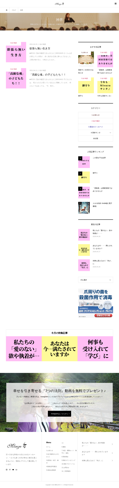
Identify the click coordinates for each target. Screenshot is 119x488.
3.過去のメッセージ (95, 127)
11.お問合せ (65, 467)
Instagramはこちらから (59, 414)
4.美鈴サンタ (95, 133)
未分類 (95, 138)
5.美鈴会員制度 (51, 470)
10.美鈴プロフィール (68, 464)
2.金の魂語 (96, 121)
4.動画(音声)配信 (51, 466)
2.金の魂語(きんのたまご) (52, 455)
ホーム (48, 447)
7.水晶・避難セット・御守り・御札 (69, 452)
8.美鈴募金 (65, 457)
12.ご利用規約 (66, 471)
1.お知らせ (96, 115)
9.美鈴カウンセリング (68, 460)
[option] (24, 348)
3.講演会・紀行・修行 (52, 461)
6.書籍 (64, 447)
